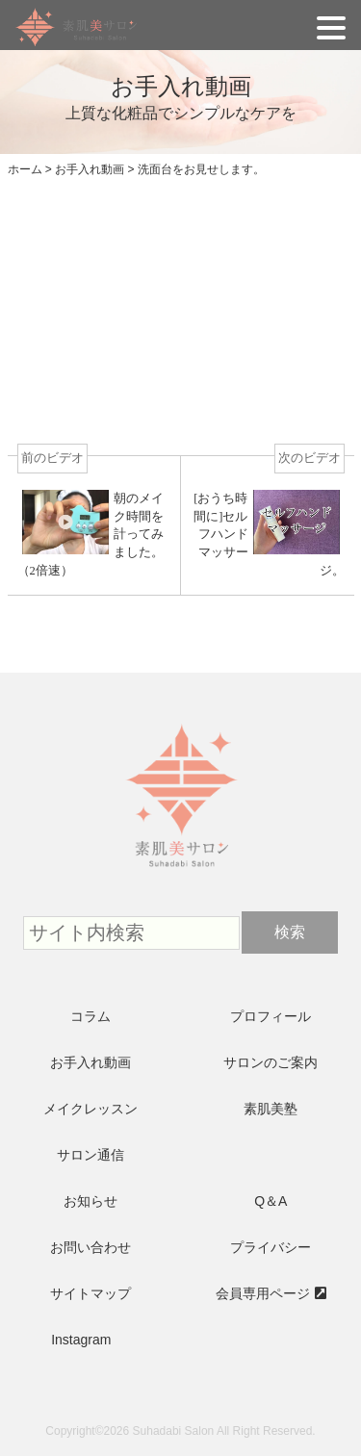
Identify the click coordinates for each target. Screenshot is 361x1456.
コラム (90, 1016)
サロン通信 (90, 1154)
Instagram (81, 1339)
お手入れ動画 (90, 1062)
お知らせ (90, 1201)
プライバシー (270, 1247)
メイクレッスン (90, 1108)
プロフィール (270, 1016)
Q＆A (270, 1201)
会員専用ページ (263, 1293)
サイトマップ (90, 1293)
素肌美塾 (270, 1108)
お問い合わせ (90, 1247)
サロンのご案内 (270, 1062)
